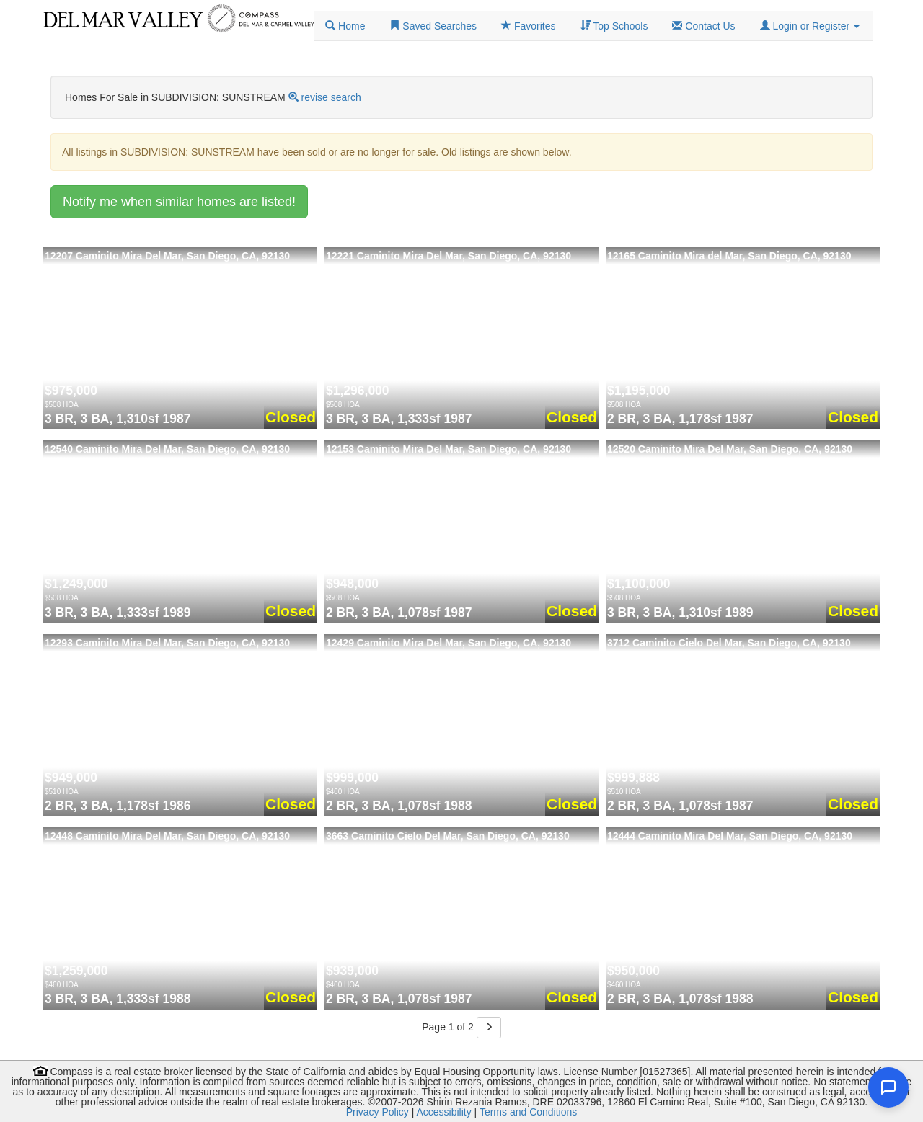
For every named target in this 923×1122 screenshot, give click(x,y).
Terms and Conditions (528, 1112)
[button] (809, 26)
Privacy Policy (377, 1112)
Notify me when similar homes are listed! (179, 202)
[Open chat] (888, 1087)
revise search (331, 97)
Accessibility (443, 1112)
